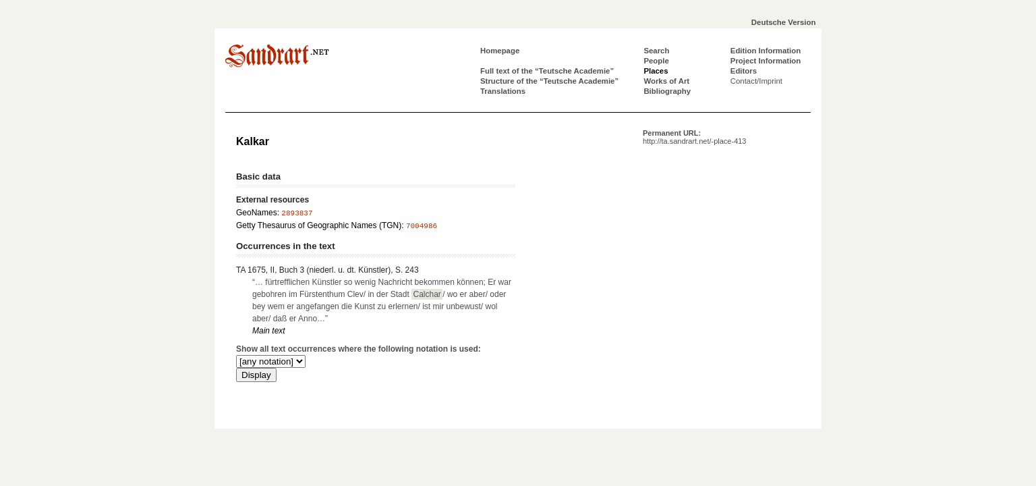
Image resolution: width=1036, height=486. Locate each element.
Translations (502, 91)
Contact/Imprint (756, 81)
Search (656, 51)
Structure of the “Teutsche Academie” (549, 81)
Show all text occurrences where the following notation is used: (358, 349)
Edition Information (765, 51)
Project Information (765, 61)
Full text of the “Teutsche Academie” (547, 71)
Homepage (499, 51)
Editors (743, 71)
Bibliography (667, 91)
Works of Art (666, 81)
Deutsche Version (783, 22)
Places (655, 71)
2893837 (296, 213)
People (655, 61)
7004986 (421, 226)
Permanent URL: (694, 137)
